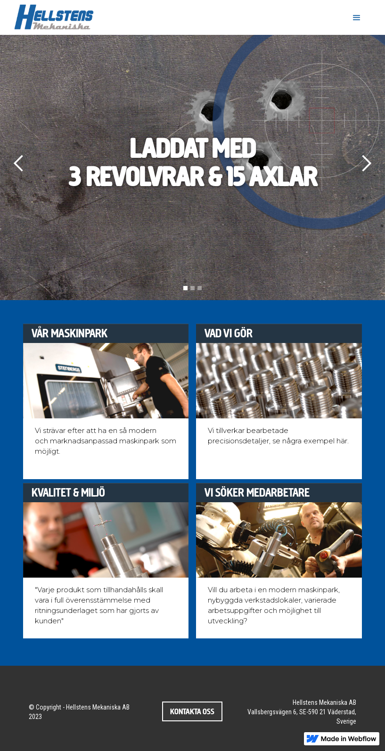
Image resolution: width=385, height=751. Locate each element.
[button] (357, 17)
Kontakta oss (192, 711)
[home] (56, 17)
